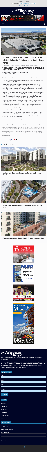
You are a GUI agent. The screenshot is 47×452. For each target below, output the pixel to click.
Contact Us (3, 418)
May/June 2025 (3, 440)
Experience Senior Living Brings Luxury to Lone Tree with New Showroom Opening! (21, 174)
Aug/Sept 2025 (3, 438)
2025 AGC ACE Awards (5, 432)
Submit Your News (4, 406)
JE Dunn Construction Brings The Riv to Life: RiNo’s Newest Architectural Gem (23, 238)
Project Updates (4, 412)
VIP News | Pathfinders (5, 415)
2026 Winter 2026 (4, 426)
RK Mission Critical (36, 65)
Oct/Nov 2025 (3, 435)
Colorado (5, 65)
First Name (3, 384)
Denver (8, 65)
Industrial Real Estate (24, 65)
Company (2, 380)
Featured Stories (4, 409)
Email (2, 375)
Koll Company (30, 65)
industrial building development (15, 65)
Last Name (3, 389)
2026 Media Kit (3, 403)
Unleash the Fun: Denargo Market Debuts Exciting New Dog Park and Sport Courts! (22, 206)
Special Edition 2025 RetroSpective (7, 429)
